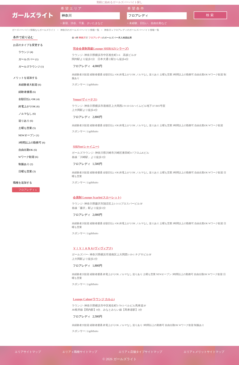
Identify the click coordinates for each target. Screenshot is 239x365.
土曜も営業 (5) (27, 128)
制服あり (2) (25, 164)
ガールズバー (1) (28, 59)
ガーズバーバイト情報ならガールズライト (33, 30)
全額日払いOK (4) (29, 99)
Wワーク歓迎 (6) (28, 157)
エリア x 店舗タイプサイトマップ (140, 351)
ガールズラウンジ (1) (31, 66)
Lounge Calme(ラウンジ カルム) (94, 299)
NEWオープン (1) (28, 135)
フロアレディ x (27, 189)
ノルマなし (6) (27, 113)
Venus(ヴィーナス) (85, 99)
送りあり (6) (25, 120)
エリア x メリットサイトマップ (204, 351)
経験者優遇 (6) (27, 92)
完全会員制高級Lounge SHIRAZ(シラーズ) (101, 48)
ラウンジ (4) (25, 52)
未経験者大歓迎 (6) (29, 84)
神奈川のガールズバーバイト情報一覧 (79, 30)
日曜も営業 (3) (27, 171)
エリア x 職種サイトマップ (79, 351)
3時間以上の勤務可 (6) (31, 142)
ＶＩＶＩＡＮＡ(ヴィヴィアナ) (93, 248)
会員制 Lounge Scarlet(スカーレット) (97, 197)
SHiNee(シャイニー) (86, 146)
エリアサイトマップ (28, 351)
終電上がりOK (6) (29, 106)
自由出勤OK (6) (27, 149)
